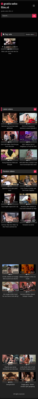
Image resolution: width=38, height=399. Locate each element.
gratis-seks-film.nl (9, 5)
